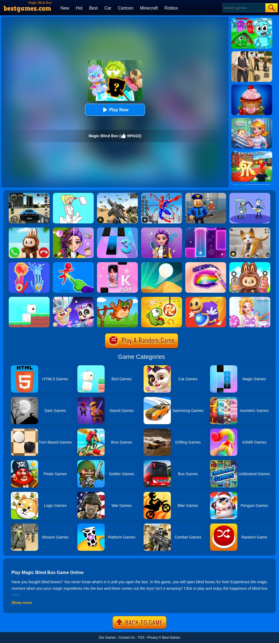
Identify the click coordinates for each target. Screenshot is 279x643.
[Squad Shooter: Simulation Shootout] (117, 195)
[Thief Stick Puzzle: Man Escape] (249, 195)
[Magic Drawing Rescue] (73, 299)
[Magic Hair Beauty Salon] (161, 229)
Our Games (107, 637)
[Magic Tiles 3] (117, 229)
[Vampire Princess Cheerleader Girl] (249, 299)
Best (93, 8)
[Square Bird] (29, 299)
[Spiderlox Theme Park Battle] (161, 195)
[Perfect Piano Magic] (117, 264)
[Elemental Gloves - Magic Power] (29, 264)
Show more (21, 602)
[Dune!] (161, 264)
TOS (141, 637)
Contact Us (127, 637)
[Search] (244, 7)
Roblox (171, 8)
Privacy (152, 637)
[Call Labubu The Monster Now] (29, 229)
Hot (79, 8)
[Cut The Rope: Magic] (161, 299)
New (64, 8)
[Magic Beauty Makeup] (73, 229)
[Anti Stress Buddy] (205, 299)
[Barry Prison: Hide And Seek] (205, 195)
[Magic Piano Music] (205, 229)
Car (107, 8)
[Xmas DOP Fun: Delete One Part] (73, 195)
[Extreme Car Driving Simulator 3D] (29, 195)
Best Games (171, 637)
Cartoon (126, 8)
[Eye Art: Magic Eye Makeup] (205, 264)
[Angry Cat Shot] (117, 299)
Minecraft (149, 8)
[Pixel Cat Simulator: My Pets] (249, 229)
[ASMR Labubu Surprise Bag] (249, 264)
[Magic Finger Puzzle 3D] (73, 264)
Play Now (114, 109)
